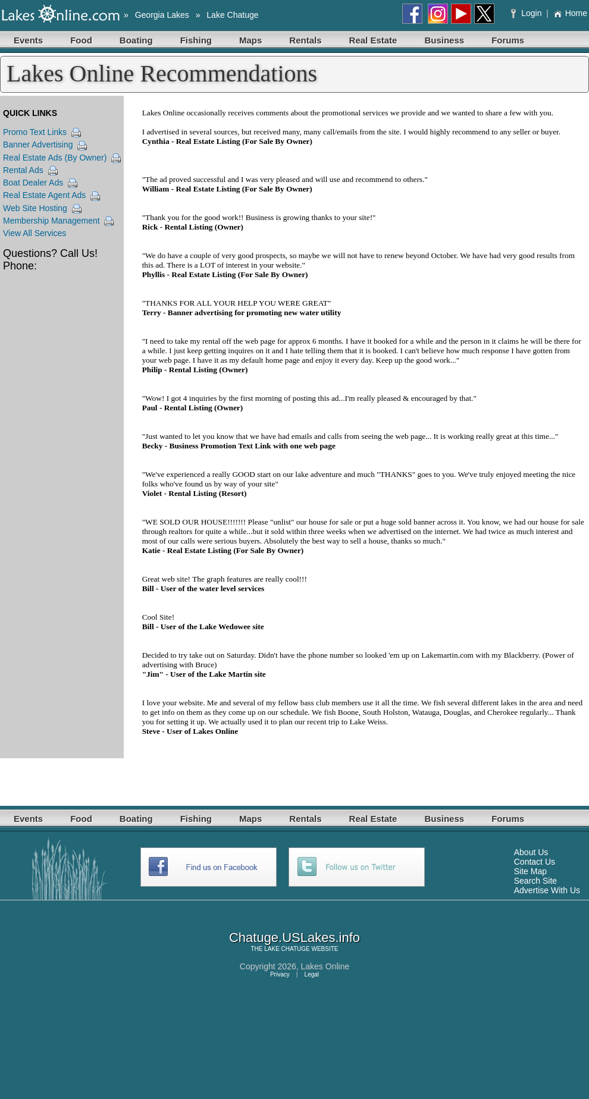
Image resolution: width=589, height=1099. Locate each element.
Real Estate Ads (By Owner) (54, 157)
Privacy (280, 974)
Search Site (535, 881)
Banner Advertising (38, 144)
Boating (136, 40)
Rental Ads (23, 170)
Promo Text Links (35, 132)
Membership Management (51, 220)
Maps (250, 40)
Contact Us (534, 861)
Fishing (196, 40)
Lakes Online (325, 966)
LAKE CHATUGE (287, 949)
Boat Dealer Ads (33, 182)
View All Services (34, 233)
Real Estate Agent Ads (44, 195)
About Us (531, 852)
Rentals (305, 40)
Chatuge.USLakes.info (294, 937)
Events (28, 40)
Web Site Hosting (35, 208)
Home (570, 13)
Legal (312, 974)
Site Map (530, 871)
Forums (507, 40)
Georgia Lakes (162, 15)
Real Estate (373, 40)
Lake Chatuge (232, 15)
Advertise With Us (547, 890)
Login (527, 13)
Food (81, 40)
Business (444, 40)
